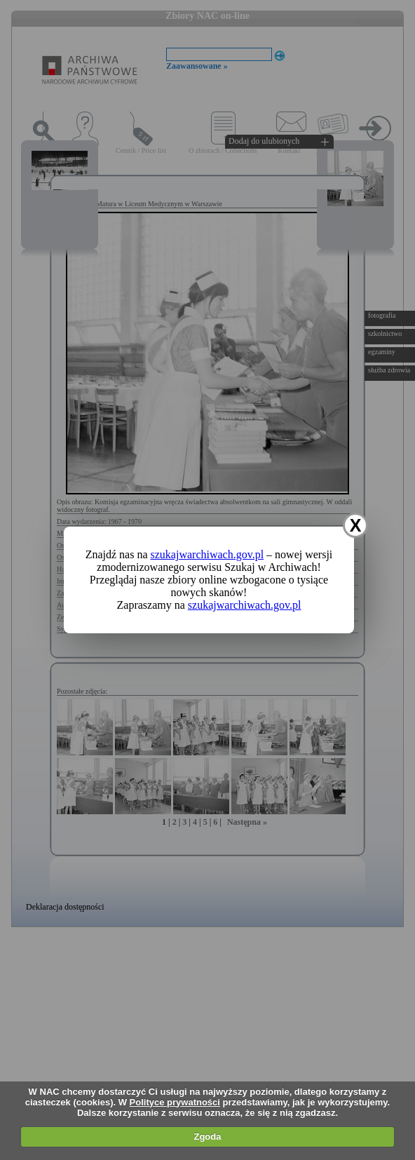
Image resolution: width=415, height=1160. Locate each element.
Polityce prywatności (175, 1102)
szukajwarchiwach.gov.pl (207, 554)
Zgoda (207, 1136)
